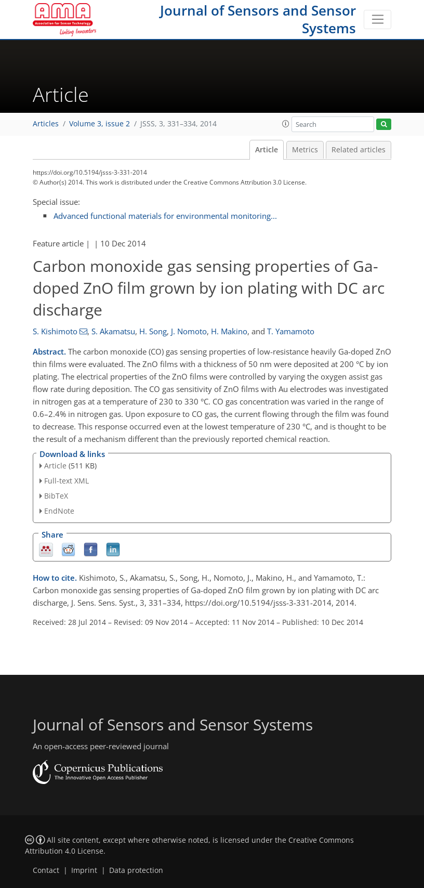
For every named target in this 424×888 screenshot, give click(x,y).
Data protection (136, 870)
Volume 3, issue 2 (99, 123)
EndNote (59, 511)
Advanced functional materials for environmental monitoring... (165, 216)
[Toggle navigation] (377, 20)
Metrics (305, 149)
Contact (46, 870)
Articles (46, 123)
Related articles (359, 149)
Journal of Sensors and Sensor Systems (258, 19)
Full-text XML (66, 481)
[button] (285, 123)
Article (266, 149)
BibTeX (56, 496)
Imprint (84, 870)
